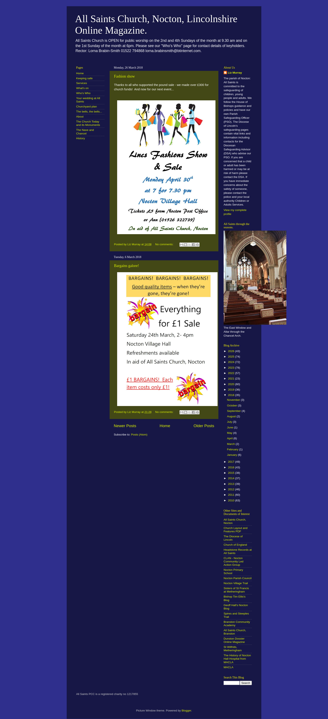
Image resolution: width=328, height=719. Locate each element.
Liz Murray (235, 72)
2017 (231, 461)
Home (165, 426)
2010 (231, 500)
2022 (231, 373)
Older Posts (203, 426)
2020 (231, 384)
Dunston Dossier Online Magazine (234, 640)
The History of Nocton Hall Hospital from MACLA (237, 659)
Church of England (235, 544)
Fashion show (124, 76)
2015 (231, 472)
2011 (231, 494)
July (230, 421)
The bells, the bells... (89, 111)
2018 (231, 395)
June (230, 427)
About (79, 116)
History (80, 138)
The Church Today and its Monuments (88, 123)
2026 (231, 351)
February (233, 449)
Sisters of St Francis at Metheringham (236, 590)
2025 (231, 356)
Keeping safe (84, 78)
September (234, 410)
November (234, 399)
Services (81, 83)
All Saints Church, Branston (235, 632)
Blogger (186, 710)
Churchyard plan (86, 106)
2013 (231, 483)
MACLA (228, 667)
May (230, 432)
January (232, 454)
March (231, 444)
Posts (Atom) (139, 434)
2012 (231, 489)
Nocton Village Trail (236, 583)
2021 (231, 378)
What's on (82, 88)
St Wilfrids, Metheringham (233, 648)
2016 (231, 467)
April (230, 438)
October (232, 405)
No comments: (164, 244)
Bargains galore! (126, 266)
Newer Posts (125, 426)
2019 (231, 389)
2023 (231, 367)
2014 (231, 478)
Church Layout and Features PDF (235, 529)
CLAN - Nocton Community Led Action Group (233, 561)
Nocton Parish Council (238, 578)
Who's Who (83, 93)
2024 (231, 362)
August (232, 416)
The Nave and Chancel (85, 131)
